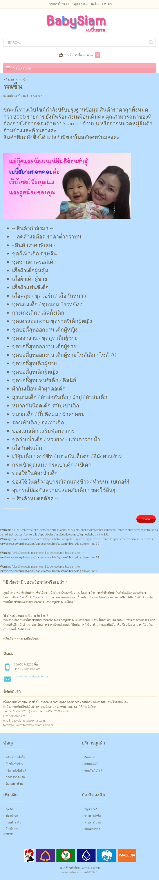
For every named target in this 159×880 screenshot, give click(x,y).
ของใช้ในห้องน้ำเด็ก (35, 473)
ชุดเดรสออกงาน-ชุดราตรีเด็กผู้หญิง (52, 321)
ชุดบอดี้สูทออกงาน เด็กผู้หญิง (45, 329)
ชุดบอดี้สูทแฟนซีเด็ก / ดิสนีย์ (44, 380)
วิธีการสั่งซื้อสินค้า (17, 770)
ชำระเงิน (106, 4)
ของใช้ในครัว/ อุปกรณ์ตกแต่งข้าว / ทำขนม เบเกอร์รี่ (71, 481)
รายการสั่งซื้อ (92, 816)
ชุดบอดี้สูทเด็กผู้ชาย (34, 363)
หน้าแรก (8, 79)
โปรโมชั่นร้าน (14, 764)
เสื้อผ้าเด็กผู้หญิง (30, 270)
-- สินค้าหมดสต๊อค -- (35, 498)
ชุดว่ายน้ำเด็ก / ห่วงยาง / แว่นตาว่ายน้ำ (56, 439)
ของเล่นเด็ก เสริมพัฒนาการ (43, 430)
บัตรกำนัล (12, 816)
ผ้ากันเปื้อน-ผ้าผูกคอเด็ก (39, 388)
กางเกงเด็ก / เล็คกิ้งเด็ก (38, 312)
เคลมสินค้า (91, 764)
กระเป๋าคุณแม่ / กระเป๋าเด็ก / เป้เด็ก (52, 464)
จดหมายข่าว (92, 829)
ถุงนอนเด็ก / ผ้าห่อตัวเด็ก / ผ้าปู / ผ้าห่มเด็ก (59, 397)
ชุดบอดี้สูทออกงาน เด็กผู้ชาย (44, 346)
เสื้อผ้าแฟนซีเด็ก (30, 287)
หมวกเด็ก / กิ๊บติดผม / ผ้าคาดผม (48, 414)
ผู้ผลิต (9, 809)
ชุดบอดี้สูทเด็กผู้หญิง (35, 371)
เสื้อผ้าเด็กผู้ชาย (29, 278)
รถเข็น (94, 4)
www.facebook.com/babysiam (34, 725)
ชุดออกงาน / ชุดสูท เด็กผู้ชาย (45, 338)
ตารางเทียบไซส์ (28, 638)
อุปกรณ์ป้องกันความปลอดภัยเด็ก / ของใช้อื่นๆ (63, 490)
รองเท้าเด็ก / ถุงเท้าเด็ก (38, 422)
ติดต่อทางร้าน (14, 783)
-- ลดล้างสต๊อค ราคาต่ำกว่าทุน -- (49, 236)
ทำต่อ (146, 519)
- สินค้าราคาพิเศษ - (33, 245)
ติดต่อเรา (89, 757)
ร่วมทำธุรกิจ (13, 822)
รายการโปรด (92, 822)
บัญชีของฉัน (80, 4)
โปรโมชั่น (12, 829)
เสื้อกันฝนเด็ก (27, 447)
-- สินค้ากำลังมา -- (32, 228)
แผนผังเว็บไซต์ (93, 770)
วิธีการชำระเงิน (15, 777)
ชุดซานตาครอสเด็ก (34, 261)
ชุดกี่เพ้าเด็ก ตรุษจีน (34, 253)
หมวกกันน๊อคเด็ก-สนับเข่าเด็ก (45, 405)
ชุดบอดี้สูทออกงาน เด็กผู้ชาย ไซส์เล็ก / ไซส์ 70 (64, 355)
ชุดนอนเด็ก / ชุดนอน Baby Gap (47, 304)
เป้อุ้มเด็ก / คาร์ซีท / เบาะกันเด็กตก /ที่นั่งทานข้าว (67, 456)
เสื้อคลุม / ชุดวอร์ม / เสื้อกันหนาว (49, 295)
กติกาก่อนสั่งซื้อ (15, 757)
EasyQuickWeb (90, 867)
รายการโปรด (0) (59, 4)
